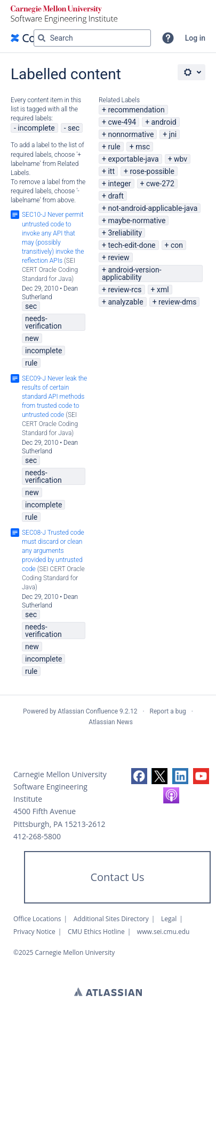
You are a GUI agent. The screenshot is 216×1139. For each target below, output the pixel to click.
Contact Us (117, 877)
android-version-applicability (132, 273)
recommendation (136, 109)
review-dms (177, 302)
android (164, 122)
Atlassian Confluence (88, 711)
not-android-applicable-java (152, 208)
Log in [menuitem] (195, 38)
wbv (180, 159)
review (118, 257)
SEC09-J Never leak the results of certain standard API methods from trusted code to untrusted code (54, 397)
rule (114, 146)
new (32, 338)
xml (163, 289)
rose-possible (152, 171)
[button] (168, 38)
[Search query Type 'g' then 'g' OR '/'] (92, 38)
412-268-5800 (37, 836)
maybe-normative (136, 220)
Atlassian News (111, 722)
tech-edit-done (131, 245)
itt (111, 171)
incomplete (36, 128)
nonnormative (131, 134)
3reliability (125, 233)
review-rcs (124, 289)
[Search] (41, 38)
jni (173, 134)
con (177, 245)
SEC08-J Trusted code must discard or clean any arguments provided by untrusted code (53, 551)
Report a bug (168, 711)
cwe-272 (160, 183)
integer (119, 183)
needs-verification (43, 322)
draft (115, 196)
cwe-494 (122, 122)
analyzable (125, 302)
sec (73, 128)
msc (142, 146)
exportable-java (133, 159)
